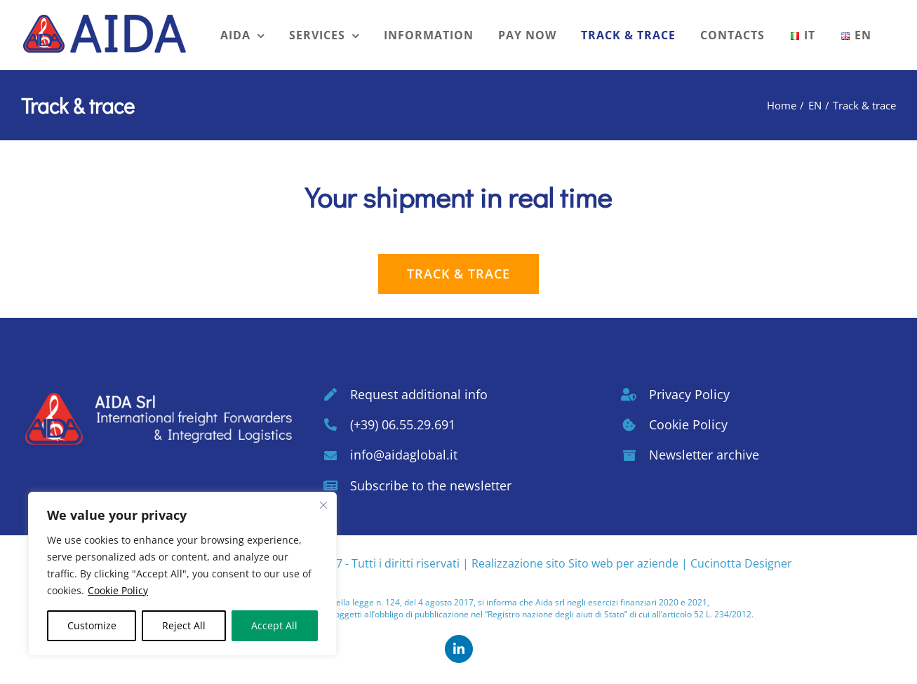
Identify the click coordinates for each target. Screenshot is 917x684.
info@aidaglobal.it (403, 454)
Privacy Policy (689, 394)
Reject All (184, 625)
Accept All (274, 625)
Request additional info (419, 394)
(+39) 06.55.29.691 (402, 424)
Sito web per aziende (623, 563)
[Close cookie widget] (323, 505)
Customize (91, 625)
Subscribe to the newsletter (430, 485)
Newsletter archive (704, 454)
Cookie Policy (118, 590)
